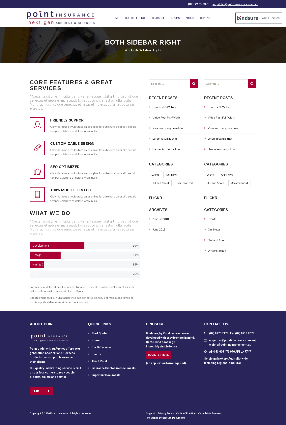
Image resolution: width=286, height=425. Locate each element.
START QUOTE (41, 391)
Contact (206, 18)
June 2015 (159, 229)
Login (264, 17)
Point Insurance (59, 413)
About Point (99, 361)
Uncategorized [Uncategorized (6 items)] (184, 183)
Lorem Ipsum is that (165, 138)
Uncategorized (217, 250)
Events (212, 219)
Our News (214, 229)
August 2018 (161, 219)
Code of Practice (186, 413)
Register (275, 17)
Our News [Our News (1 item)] (172, 174)
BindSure (158, 18)
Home (115, 18)
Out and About (217, 240)
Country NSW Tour (164, 107)
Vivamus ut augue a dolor (168, 128)
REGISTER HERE (158, 354)
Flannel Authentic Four (167, 149)
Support (150, 413)
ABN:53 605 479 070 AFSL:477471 (230, 351)
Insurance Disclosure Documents (114, 368)
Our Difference (135, 18)
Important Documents (106, 375)
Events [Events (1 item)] (155, 174)
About (190, 18)
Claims (175, 18)
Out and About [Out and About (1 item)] (160, 183)
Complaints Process (210, 413)
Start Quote (99, 333)
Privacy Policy (166, 413)
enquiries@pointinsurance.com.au (235, 4)
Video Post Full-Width (166, 117)
